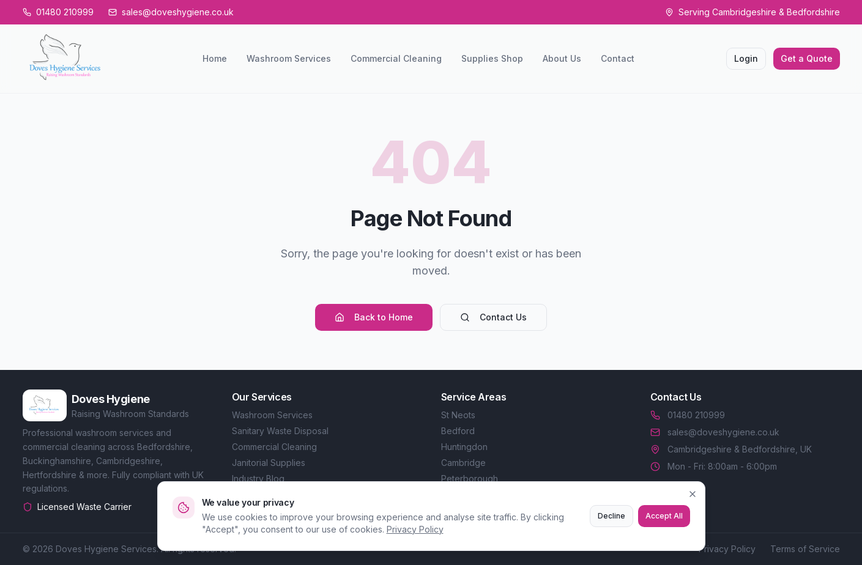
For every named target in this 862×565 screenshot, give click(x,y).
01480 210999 (687, 415)
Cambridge (463, 462)
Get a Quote (807, 58)
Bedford (458, 431)
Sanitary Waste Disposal (280, 431)
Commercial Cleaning (396, 58)
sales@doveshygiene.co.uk (714, 432)
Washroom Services (289, 58)
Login (746, 58)
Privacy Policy (415, 529)
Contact (617, 58)
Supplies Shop (492, 58)
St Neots (458, 415)
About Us (562, 58)
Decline (611, 515)
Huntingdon (464, 446)
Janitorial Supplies (268, 462)
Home (214, 58)
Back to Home (374, 317)
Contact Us (493, 317)
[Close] (692, 494)
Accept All (664, 515)
